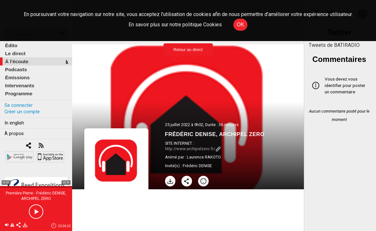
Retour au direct (188, 49)
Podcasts (16, 69)
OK (240, 24)
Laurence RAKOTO (204, 157)
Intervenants (19, 85)
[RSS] (40, 146)
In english (14, 123)
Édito (11, 45)
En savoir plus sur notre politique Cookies (175, 24)
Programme (18, 93)
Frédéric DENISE (197, 165)
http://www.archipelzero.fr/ (193, 148)
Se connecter (18, 105)
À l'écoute (17, 61)
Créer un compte (22, 112)
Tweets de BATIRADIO (334, 45)
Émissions (17, 77)
